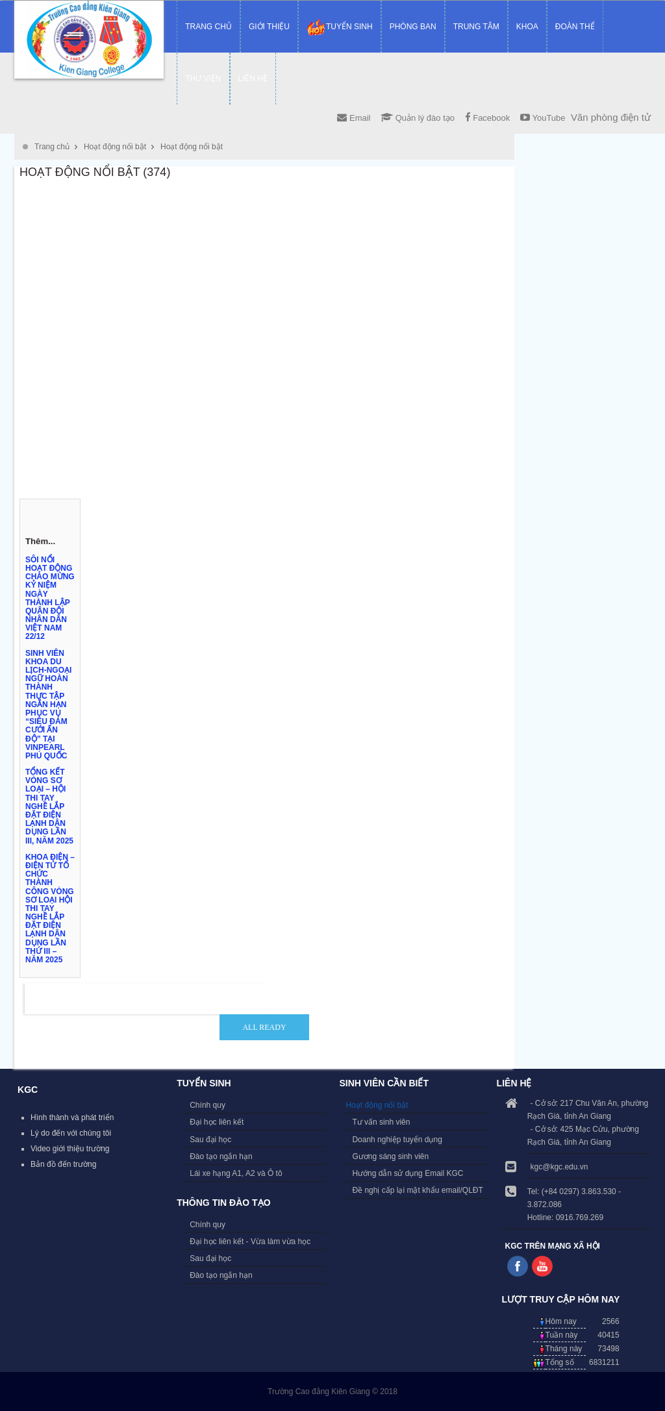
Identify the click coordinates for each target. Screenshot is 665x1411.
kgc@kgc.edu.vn (559, 1166)
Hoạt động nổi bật (115, 146)
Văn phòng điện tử (611, 117)
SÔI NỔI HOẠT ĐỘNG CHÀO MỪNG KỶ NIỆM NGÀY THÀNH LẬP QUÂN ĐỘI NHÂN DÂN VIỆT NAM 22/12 (50, 598)
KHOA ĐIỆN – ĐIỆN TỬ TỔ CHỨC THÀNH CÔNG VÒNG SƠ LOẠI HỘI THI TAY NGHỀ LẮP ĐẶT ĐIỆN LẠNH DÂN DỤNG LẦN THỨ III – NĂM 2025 (50, 908)
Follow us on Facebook (517, 1266)
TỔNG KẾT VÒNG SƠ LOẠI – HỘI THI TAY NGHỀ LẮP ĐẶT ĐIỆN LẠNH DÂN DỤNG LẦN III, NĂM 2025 (49, 806)
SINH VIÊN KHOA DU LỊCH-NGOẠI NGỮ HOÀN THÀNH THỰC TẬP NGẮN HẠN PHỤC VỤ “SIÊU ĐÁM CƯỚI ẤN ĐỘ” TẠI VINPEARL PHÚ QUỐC (48, 704)
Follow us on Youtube (542, 1266)
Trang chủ (51, 146)
